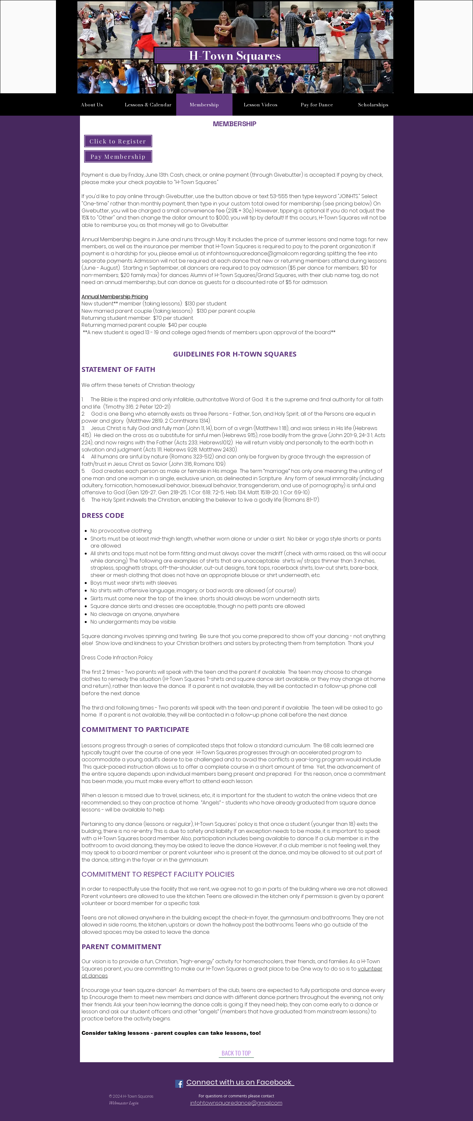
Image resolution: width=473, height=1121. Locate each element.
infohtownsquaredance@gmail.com (253, 253)
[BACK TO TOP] (236, 1053)
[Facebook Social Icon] (179, 1084)
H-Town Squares (235, 55)
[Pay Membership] (118, 156)
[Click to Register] (118, 141)
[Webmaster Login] (123, 1103)
